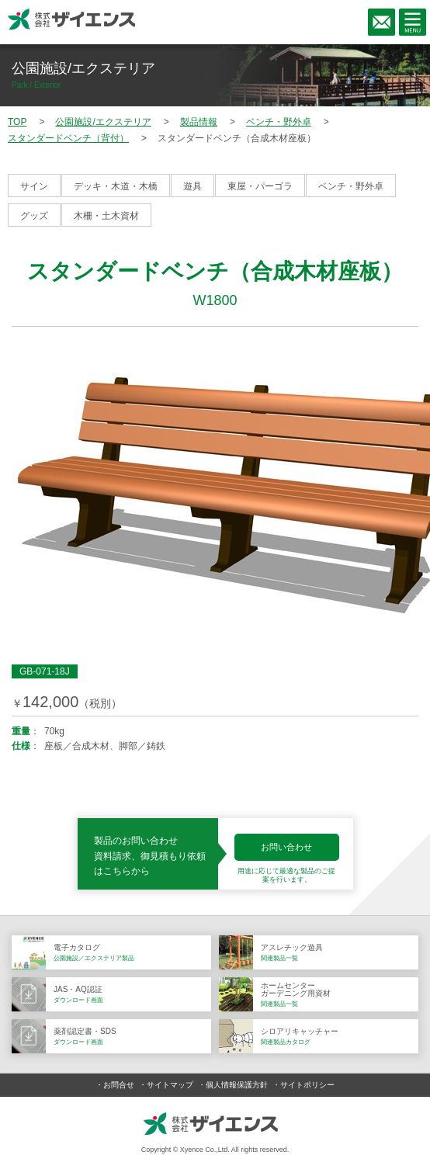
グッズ (34, 215)
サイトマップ (170, 1085)
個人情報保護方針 (237, 1085)
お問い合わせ (286, 847)
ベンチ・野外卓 (350, 186)
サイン (34, 186)
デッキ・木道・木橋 (116, 186)
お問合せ (118, 1085)
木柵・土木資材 (106, 215)
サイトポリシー (307, 1085)
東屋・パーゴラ (260, 186)
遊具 (192, 186)
